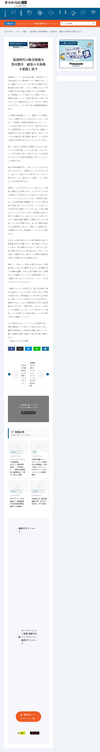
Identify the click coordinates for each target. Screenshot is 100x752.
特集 (65, 12)
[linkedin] (45, 349)
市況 (60, 12)
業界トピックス (29, 13)
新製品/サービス (16, 452)
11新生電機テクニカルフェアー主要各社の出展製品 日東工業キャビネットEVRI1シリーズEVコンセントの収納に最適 (39, 467)
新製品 (21, 13)
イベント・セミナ (51, 13)
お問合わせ (93, 12)
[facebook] (11, 349)
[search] (94, 23)
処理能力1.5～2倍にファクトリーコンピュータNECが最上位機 (33, 374)
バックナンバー (83, 13)
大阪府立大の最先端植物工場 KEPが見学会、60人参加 (39, 501)
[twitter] (20, 349)
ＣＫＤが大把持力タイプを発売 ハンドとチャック (23, 374)
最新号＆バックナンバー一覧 (28, 716)
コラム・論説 (73, 13)
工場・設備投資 (40, 13)
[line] (36, 349)
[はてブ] (28, 349)
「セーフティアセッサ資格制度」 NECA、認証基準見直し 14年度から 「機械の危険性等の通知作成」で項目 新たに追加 (17, 467)
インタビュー (13, 12)
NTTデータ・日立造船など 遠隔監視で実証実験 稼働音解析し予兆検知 (17, 502)
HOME (5, 14)
